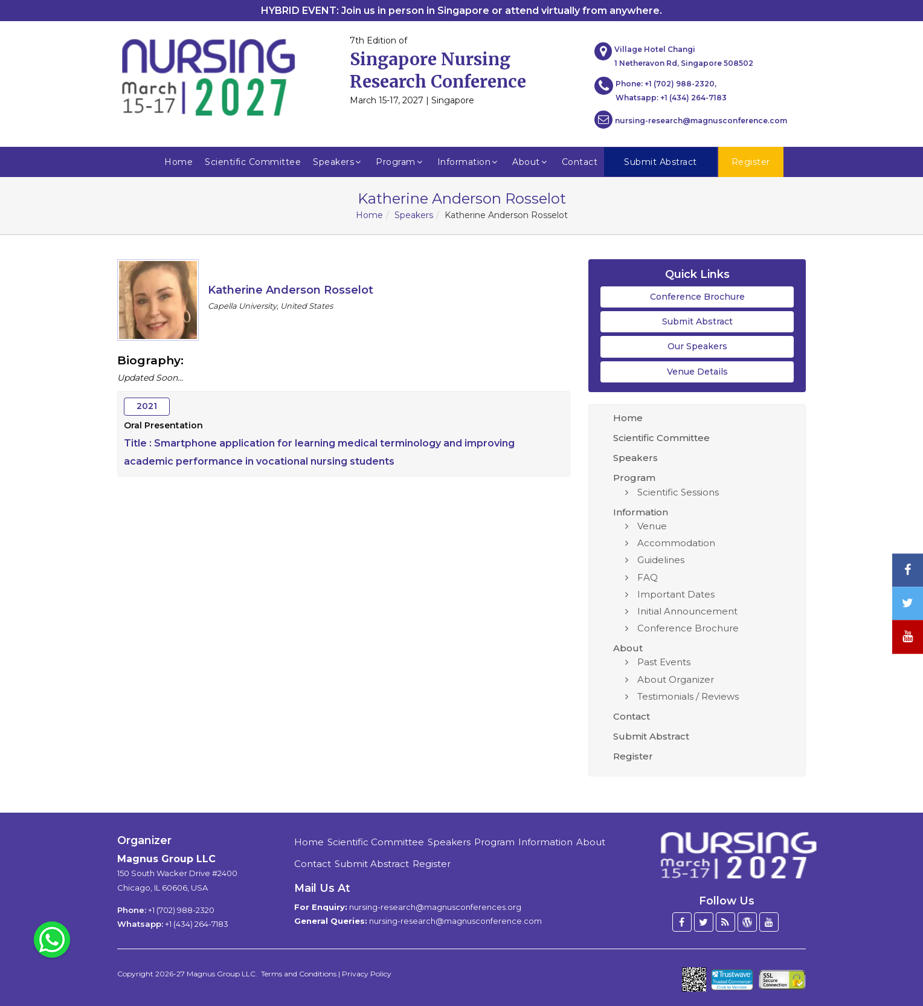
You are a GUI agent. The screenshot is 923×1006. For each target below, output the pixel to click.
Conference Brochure (697, 296)
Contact (580, 161)
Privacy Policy (366, 973)
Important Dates (676, 594)
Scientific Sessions (678, 492)
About (531, 161)
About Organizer (675, 679)
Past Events (663, 662)
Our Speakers (697, 346)
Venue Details (697, 371)
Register (633, 756)
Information (469, 161)
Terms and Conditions (298, 973)
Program (400, 161)
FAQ (647, 577)
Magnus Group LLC (166, 859)
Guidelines (660, 560)
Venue (652, 526)
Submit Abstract (697, 321)
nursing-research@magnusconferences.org (435, 907)
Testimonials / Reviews (688, 696)
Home (178, 161)
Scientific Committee (253, 161)
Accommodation (676, 543)
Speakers (338, 161)
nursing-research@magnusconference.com (690, 120)
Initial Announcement (687, 611)
